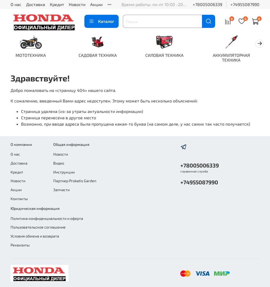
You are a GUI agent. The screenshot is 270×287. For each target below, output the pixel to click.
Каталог (101, 21)
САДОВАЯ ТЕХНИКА (100, 55)
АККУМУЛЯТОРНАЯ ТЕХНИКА (238, 58)
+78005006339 (207, 4)
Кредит (57, 4)
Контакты (19, 198)
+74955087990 (244, 4)
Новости (77, 4)
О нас (16, 4)
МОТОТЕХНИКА (32, 55)
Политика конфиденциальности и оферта (47, 218)
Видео (58, 163)
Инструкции (64, 172)
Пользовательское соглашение (38, 227)
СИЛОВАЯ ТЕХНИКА (169, 55)
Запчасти (61, 189)
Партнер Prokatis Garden (74, 181)
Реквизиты (20, 245)
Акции (96, 4)
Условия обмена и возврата (35, 236)
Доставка (35, 4)
